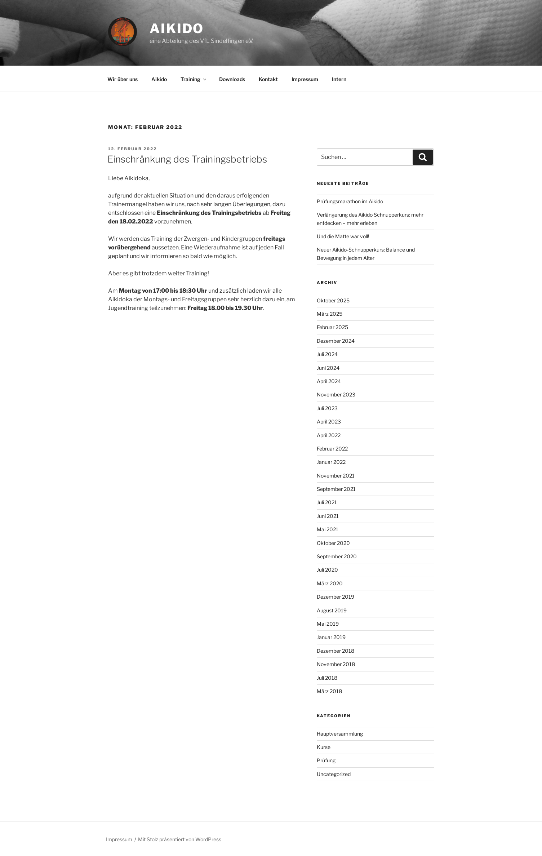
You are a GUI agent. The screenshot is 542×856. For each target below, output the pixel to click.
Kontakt (268, 79)
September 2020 (337, 556)
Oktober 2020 (333, 543)
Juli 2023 (327, 408)
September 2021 (336, 489)
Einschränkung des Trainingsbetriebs (187, 159)
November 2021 (336, 476)
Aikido (177, 28)
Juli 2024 (327, 354)
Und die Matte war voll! (343, 236)
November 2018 (336, 664)
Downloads (232, 79)
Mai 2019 (328, 624)
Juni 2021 (328, 516)
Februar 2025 (332, 327)
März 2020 (330, 583)
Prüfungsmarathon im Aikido (350, 201)
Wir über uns (122, 79)
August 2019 (332, 610)
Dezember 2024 (336, 341)
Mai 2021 (327, 529)
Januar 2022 (331, 462)
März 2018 (329, 691)
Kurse (323, 747)
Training (194, 79)
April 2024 (329, 381)
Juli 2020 (327, 570)
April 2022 (329, 435)
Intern (339, 79)
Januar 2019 (331, 637)
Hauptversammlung (340, 734)
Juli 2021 (327, 502)
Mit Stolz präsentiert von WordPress (179, 839)
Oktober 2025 (333, 300)
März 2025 (329, 314)
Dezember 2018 (335, 651)
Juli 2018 (327, 678)
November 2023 (336, 394)
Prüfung (326, 760)
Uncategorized (334, 774)
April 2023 (329, 421)
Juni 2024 (328, 368)
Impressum (305, 79)
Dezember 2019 (335, 597)
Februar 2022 (332, 448)
